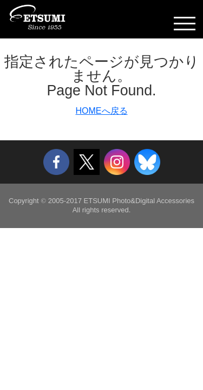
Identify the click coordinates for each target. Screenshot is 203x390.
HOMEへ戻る (102, 110)
